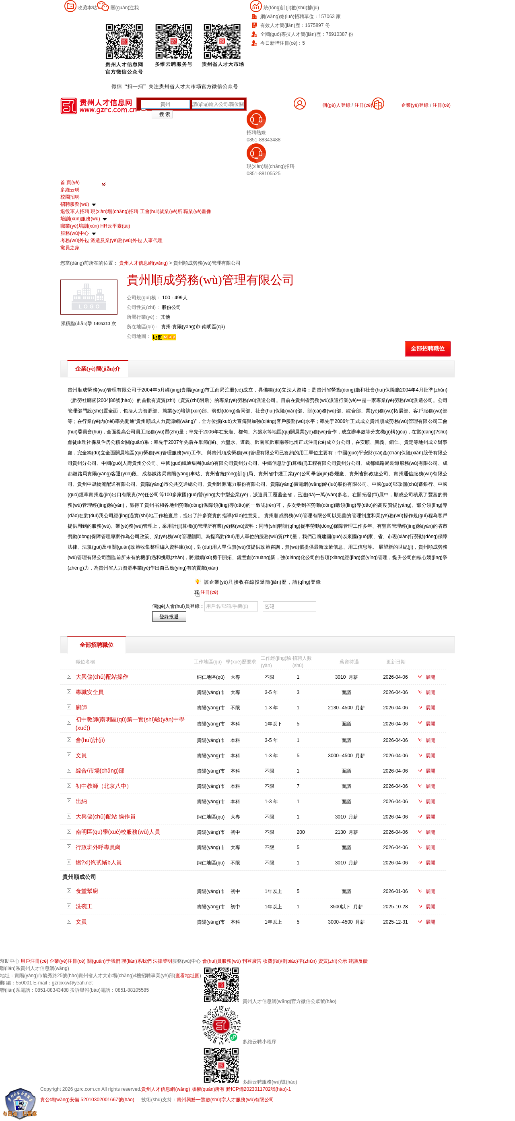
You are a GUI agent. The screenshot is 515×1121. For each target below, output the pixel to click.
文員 (81, 755)
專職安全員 (90, 692)
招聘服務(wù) (74, 204)
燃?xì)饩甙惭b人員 (99, 862)
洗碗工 (84, 906)
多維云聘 (70, 190)
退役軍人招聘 (74, 211)
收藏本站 (87, 7)
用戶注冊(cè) (34, 961)
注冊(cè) (442, 105)
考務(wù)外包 (74, 240)
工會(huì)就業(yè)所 (161, 211)
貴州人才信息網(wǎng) (144, 263)
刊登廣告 (252, 961)
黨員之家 (70, 248)
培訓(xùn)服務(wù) (80, 219)
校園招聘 (70, 197)
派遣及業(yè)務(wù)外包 (116, 240)
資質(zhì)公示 (332, 961)
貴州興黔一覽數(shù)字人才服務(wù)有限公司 (225, 1099)
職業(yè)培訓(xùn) (79, 226)
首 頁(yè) (70, 182)
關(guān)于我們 (103, 961)
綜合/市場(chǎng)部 (100, 770)
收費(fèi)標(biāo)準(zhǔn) (290, 961)
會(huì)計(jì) (90, 740)
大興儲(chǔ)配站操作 (102, 676)
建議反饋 (358, 961)
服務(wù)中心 (74, 233)
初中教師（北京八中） (104, 786)
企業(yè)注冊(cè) (67, 961)
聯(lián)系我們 (137, 961)
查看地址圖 (187, 975)
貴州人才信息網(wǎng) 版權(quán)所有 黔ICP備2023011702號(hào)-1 (216, 1089)
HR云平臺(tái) (115, 226)
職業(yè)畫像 (197, 211)
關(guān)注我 (125, 7)
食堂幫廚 (87, 891)
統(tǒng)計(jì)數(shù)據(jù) (291, 7)
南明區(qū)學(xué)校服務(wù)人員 (118, 832)
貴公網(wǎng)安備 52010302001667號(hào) (87, 1099)
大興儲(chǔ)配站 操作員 (106, 816)
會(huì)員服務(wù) (221, 961)
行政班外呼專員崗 (98, 847)
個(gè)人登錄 (336, 105)
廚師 (81, 707)
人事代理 (153, 240)
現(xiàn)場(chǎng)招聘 (114, 211)
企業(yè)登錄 (415, 105)
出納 (81, 801)
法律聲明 (162, 961)
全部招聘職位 (428, 349)
